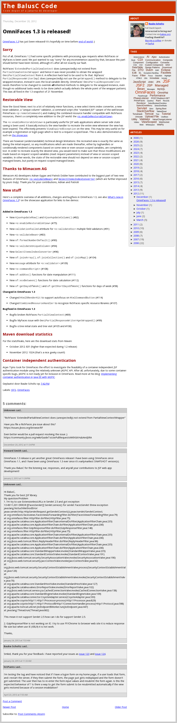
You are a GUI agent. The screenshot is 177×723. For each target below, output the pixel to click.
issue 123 (84, 653)
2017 (136, 174)
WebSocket (164, 122)
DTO (140, 70)
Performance (157, 95)
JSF (166, 81)
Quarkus (150, 101)
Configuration (152, 62)
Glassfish (158, 76)
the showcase (19, 135)
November (142, 205)
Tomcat (149, 113)
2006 (136, 243)
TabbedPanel (161, 111)
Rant (158, 100)
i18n (145, 78)
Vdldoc (136, 122)
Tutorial (166, 113)
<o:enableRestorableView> (94, 116)
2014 (136, 186)
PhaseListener (141, 98)
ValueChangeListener (162, 119)
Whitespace (150, 125)
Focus (150, 76)
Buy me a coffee (153, 40)
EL (140, 73)
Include (164, 78)
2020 (136, 163)
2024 (136, 149)
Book (133, 60)
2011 (136, 224)
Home (65, 707)
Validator (144, 119)
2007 (136, 239)
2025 (136, 145)
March (139, 219)
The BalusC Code (30, 6)
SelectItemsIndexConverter (76, 179)
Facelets (166, 72)
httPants (9, 667)
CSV (141, 65)
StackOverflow (145, 111)
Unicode (139, 117)
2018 (136, 171)
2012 (136, 193)
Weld (141, 125)
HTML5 (139, 78)
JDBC (151, 82)
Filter (143, 75)
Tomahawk (137, 114)
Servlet (142, 108)
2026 (136, 141)
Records (166, 101)
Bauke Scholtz (12, 646)
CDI (140, 59)
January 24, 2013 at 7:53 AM (17, 640)
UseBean (164, 117)
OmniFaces (23, 390)
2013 (136, 189)
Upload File (152, 116)
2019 (136, 167)
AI (148, 56)
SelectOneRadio (161, 106)
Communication (153, 60)
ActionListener (139, 57)
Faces (135, 75)
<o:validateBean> (41, 179)
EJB (134, 72)
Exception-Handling (151, 73)
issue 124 (100, 653)
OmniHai (162, 92)
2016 (136, 178)
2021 (136, 160)
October (141, 208)
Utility (134, 119)
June (138, 216)
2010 (136, 228)
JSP (150, 85)
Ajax (154, 56)
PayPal (151, 43)
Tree (157, 114)
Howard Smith (12, 450)
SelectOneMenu (144, 105)
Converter (164, 62)
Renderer (141, 103)
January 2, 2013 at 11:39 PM (17, 478)
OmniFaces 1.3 (11, 41)
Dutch (149, 70)
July (138, 212)
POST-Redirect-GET (160, 98)
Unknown (9, 410)
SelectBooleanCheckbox (157, 103)
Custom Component (154, 65)
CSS (135, 65)
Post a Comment (12, 701)
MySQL (161, 89)
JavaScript (139, 81)
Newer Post (9, 707)
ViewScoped (149, 121)
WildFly (160, 125)
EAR (157, 70)
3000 (136, 137)
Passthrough (142, 96)
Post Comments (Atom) (31, 714)
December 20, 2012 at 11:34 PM (19, 444)
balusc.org (165, 34)
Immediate (154, 78)
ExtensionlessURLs (32, 501)
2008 (136, 235)
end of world (86, 41)
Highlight (167, 76)
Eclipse (166, 70)
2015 (136, 182)
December (142, 196)
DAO (167, 65)
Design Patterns (152, 67)
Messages (151, 89)
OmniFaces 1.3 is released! (151, 200)
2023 (136, 152)
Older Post (121, 707)
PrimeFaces (139, 100)
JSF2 (13, 390)
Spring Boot (161, 108)
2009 (136, 231)
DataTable (137, 67)
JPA (158, 82)
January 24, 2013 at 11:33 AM (17, 661)
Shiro (151, 109)
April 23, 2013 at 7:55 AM (16, 694)
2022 (136, 156)
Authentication (164, 57)
